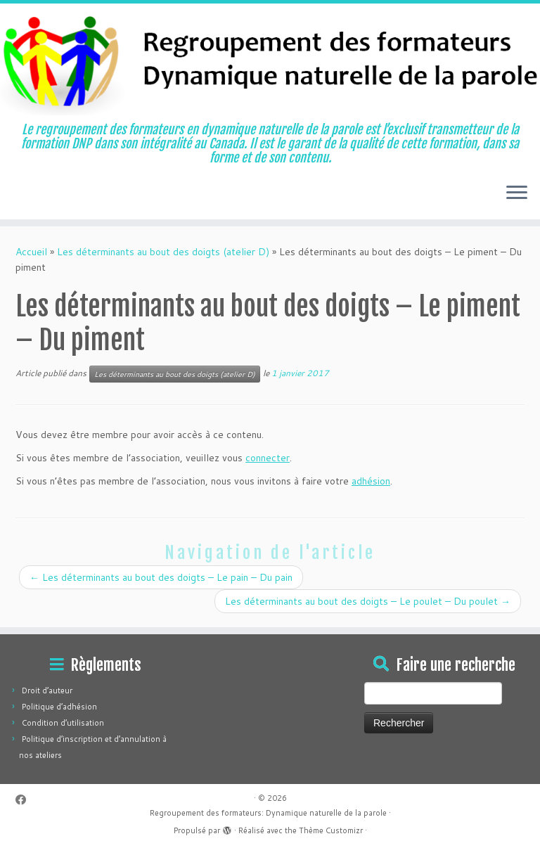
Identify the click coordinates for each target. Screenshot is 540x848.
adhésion (371, 481)
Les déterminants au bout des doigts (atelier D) (163, 252)
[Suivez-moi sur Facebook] (25, 799)
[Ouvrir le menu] (516, 194)
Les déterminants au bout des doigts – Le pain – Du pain (161, 577)
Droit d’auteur (47, 690)
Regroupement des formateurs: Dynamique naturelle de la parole (268, 812)
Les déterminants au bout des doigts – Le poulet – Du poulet (367, 601)
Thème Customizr (331, 830)
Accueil (31, 252)
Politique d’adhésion (59, 706)
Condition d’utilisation (63, 722)
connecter (267, 458)
